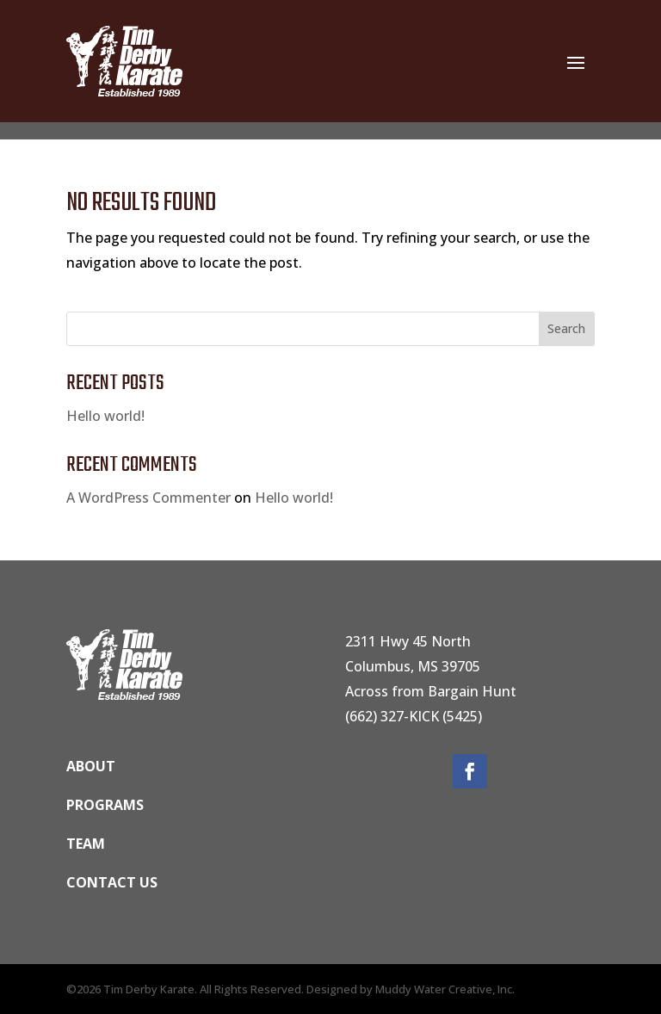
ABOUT (90, 766)
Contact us (112, 882)
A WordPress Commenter (148, 497)
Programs (105, 804)
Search (566, 328)
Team (85, 843)
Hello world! (105, 415)
